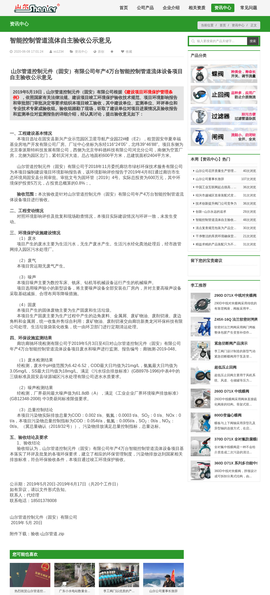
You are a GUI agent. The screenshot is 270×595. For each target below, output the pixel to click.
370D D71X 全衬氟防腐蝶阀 (237, 439)
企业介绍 (171, 8)
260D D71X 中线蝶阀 (231, 391)
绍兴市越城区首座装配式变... (216, 195)
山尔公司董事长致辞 (210, 179)
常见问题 (248, 8)
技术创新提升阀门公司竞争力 (216, 203)
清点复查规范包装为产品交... (216, 228)
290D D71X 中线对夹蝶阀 (235, 295)
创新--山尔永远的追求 (211, 212)
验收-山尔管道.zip (47, 534)
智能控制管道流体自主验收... (216, 220)
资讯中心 (222, 8)
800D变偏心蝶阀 (228, 415)
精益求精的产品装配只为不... (216, 244)
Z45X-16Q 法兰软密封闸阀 (236, 319)
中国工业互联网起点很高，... (216, 187)
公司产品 (145, 8)
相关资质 (197, 8)
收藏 (129, 51)
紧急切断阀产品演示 (231, 343)
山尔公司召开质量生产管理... (216, 171)
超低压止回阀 (225, 367)
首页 (123, 8)
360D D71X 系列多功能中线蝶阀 (241, 463)
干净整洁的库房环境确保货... (216, 236)
